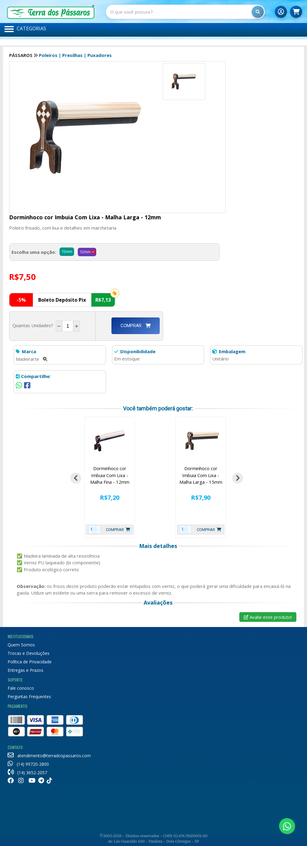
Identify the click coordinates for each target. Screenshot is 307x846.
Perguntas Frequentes (29, 696)
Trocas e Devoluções (28, 653)
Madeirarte (31, 359)
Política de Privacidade (30, 662)
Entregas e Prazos (25, 670)
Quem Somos (21, 645)
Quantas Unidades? (34, 325)
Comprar (136, 325)
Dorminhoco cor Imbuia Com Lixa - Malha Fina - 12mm (109, 475)
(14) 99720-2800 (28, 764)
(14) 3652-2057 (27, 772)
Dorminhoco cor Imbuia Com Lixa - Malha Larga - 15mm (200, 475)
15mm (66, 251)
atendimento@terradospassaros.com (49, 755)
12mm (85, 251)
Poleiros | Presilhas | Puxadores (75, 55)
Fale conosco (21, 688)
